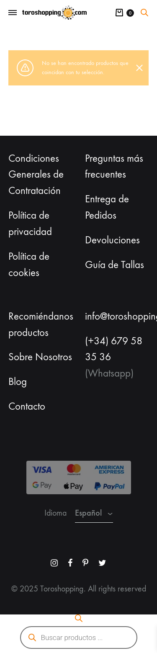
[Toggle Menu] (12, 13)
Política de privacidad (30, 223)
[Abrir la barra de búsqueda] (144, 12)
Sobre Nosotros (40, 357)
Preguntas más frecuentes (114, 166)
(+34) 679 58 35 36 (113, 349)
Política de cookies (28, 264)
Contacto (26, 406)
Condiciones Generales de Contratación (36, 174)
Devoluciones (112, 240)
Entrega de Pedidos (107, 207)
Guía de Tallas (114, 264)
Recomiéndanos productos (40, 324)
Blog (17, 381)
